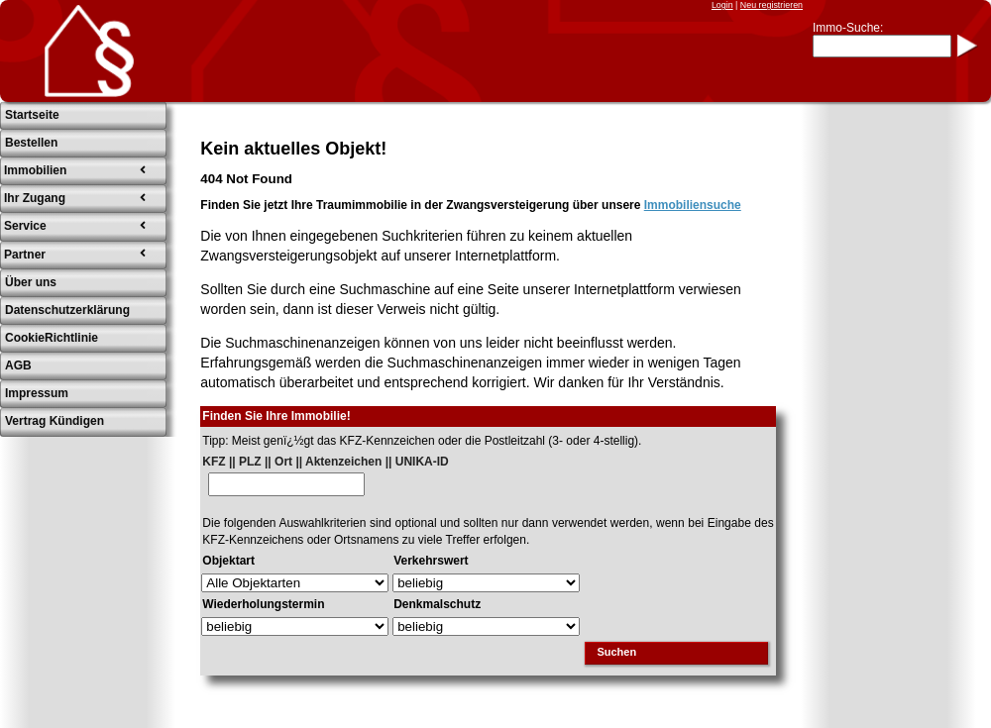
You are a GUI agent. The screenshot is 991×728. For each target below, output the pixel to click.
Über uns (30, 282)
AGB (18, 365)
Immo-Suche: (848, 28)
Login (722, 5)
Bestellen (31, 143)
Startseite (32, 115)
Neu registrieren (771, 5)
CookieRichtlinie (51, 338)
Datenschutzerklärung (67, 310)
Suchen (616, 652)
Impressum (36, 393)
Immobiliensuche (692, 205)
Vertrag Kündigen (54, 421)
